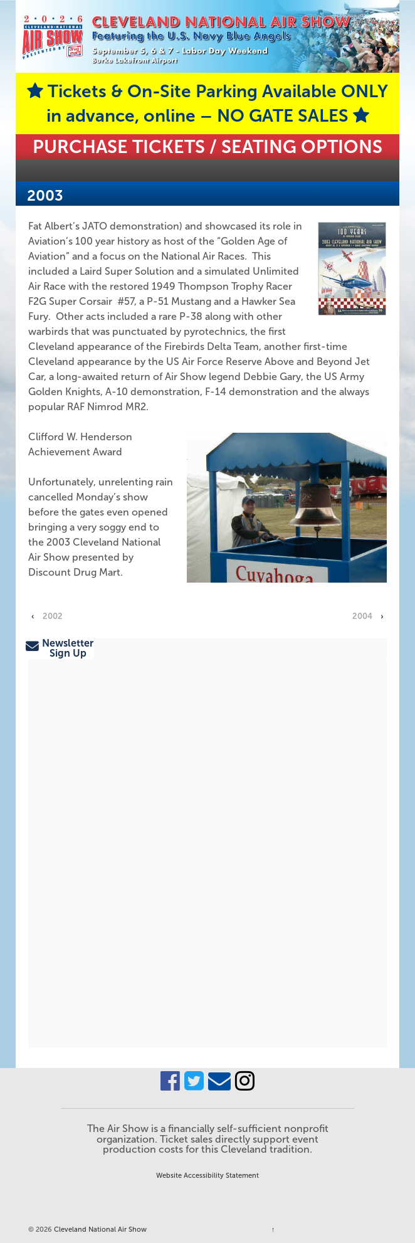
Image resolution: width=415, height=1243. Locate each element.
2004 (362, 616)
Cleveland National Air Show (99, 1229)
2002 (53, 616)
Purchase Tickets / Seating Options (207, 147)
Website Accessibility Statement (207, 1175)
